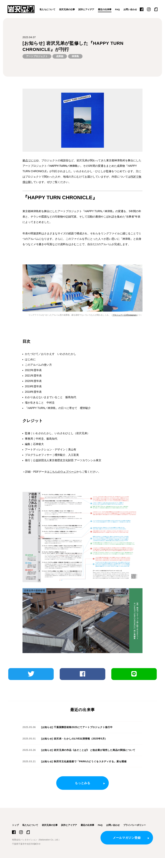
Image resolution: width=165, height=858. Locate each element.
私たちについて (47, 9)
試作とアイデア (86, 9)
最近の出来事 (104, 9)
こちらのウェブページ (63, 471)
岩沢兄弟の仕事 (67, 9)
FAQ (117, 9)
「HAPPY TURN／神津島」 (63, 165)
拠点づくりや (30, 160)
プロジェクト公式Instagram (124, 315)
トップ (15, 825)
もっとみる (82, 783)
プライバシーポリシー (134, 825)
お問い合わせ (130, 9)
